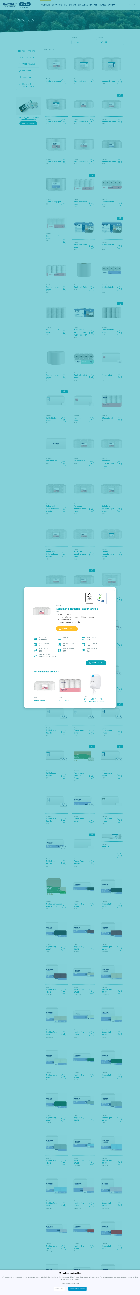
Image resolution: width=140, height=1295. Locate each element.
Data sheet (95, 672)
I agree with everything (77, 1288)
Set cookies (59, 1288)
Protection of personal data (70, 1283)
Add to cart (65, 638)
